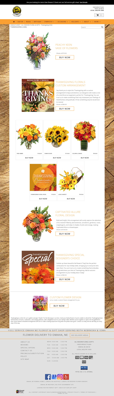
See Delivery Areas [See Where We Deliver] (79, 335)
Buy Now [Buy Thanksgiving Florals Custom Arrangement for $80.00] (64, 108)
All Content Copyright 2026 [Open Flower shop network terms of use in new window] (39, 392)
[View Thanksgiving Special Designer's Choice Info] (38, 267)
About (87, 22)
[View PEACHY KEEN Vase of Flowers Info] (38, 51)
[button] (99, 15)
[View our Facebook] (48, 379)
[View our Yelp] (66, 379)
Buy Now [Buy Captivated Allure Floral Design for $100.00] (64, 233)
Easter (20, 22)
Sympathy (49, 22)
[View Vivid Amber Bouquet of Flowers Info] (29, 136)
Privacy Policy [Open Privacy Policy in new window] (73, 392)
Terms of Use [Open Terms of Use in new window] (63, 393)
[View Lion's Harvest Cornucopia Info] (71, 177)
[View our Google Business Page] (54, 379)
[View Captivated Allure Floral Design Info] (38, 223)
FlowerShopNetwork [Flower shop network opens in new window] (58, 392)
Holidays (76, 22)
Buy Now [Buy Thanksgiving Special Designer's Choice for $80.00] (64, 279)
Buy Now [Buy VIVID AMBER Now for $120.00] (29, 158)
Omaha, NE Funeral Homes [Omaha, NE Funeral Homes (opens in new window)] (36, 381)
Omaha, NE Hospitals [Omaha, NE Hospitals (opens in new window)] (53, 381)
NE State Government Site (64, 384)
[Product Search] (90, 27)
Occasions (63, 22)
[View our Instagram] (60, 379)
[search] (102, 27)
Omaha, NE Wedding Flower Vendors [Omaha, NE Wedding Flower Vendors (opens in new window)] (74, 381)
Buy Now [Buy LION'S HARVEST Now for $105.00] (71, 199)
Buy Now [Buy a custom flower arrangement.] (59, 305)
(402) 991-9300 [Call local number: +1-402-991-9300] (99, 10)
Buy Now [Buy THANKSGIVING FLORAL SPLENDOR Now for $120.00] (43, 199)
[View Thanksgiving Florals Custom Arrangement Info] (38, 95)
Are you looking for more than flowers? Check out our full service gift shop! (57, 2)
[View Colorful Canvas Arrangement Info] (84, 136)
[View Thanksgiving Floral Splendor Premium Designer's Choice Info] (43, 177)
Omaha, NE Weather (47, 384)
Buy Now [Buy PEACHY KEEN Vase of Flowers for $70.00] (64, 57)
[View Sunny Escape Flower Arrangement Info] (57, 136)
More (97, 22)
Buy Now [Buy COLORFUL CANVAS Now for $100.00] (85, 158)
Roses (28, 22)
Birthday (37, 22)
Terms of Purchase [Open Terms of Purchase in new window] (88, 392)
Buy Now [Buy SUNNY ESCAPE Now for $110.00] (57, 158)
